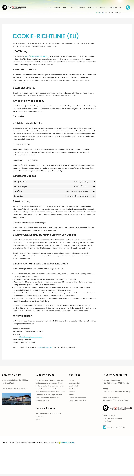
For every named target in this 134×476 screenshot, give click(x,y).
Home (71, 382)
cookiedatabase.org (45, 349)
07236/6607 (107, 423)
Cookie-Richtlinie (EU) (77, 402)
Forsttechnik (74, 391)
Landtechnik (73, 388)
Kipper (38, 421)
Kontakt (72, 393)
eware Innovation (66, 444)
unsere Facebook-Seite (114, 429)
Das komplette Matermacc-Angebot (50, 415)
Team (71, 396)
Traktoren (39, 418)
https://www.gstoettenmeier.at (36, 58)
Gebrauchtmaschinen (77, 399)
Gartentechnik (74, 385)
